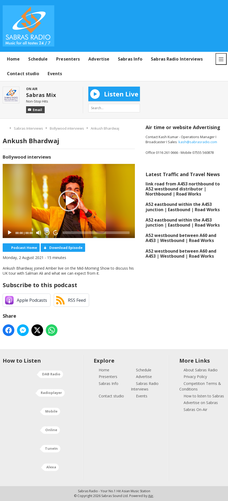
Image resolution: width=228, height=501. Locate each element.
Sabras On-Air (195, 409)
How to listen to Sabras (204, 395)
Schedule (38, 59)
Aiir (150, 496)
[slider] (96, 232)
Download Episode (65, 247)
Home (13, 59)
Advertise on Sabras (201, 402)
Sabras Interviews (28, 128)
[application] (69, 201)
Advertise (98, 59)
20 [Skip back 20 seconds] (47, 233)
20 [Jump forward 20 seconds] (56, 233)
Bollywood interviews (67, 128)
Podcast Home (24, 247)
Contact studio (23, 74)
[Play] (9, 232)
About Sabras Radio (201, 369)
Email (35, 110)
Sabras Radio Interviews (177, 59)
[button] (69, 200)
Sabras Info (130, 59)
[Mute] (38, 232)
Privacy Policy (195, 376)
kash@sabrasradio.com (198, 141)
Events (55, 74)
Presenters (68, 59)
